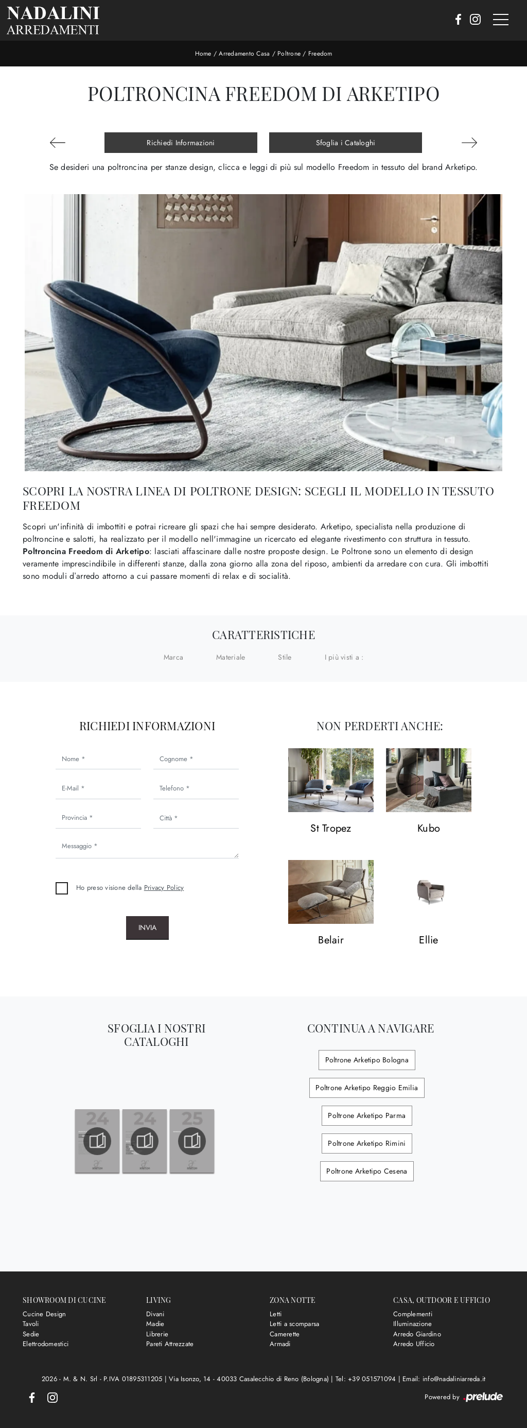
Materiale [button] (230, 657)
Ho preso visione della (130, 887)
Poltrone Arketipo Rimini (367, 1143)
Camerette (285, 1334)
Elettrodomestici (45, 1344)
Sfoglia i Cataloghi (346, 142)
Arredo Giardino (417, 1334)
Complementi (412, 1314)
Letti (276, 1314)
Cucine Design (44, 1314)
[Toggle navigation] (500, 20)
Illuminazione (412, 1324)
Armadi (280, 1344)
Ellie (428, 940)
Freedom (320, 53)
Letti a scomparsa (294, 1324)
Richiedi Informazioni (181, 142)
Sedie (31, 1334)
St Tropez (330, 828)
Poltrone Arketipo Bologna (366, 1060)
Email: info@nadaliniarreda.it (443, 1379)
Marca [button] (173, 657)
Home (203, 53)
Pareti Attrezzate (170, 1344)
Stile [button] (284, 657)
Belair (331, 940)
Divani (155, 1314)
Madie (155, 1324)
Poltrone (289, 53)
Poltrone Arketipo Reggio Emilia (366, 1087)
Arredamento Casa (244, 53)
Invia (147, 927)
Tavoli (31, 1324)
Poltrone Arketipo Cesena (366, 1171)
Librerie (157, 1334)
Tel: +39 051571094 (367, 1379)
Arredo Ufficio (414, 1344)
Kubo (428, 828)
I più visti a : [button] (344, 657)
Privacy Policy (164, 887)
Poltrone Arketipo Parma (367, 1115)
